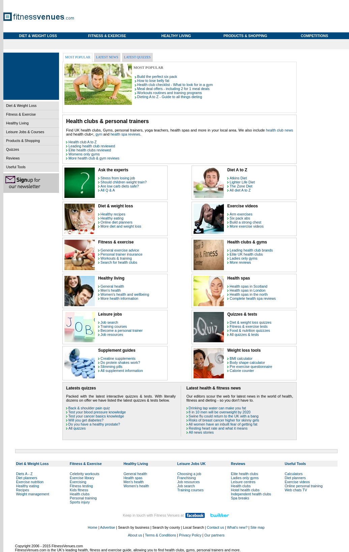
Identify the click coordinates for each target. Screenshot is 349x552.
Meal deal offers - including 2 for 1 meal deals (173, 89)
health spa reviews (125, 134)
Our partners (214, 535)
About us (135, 535)
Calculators (293, 474)
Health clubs (80, 494)
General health (112, 286)
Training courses (113, 326)
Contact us (215, 527)
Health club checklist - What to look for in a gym (175, 85)
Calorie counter (242, 371)
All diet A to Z (240, 190)
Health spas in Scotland (248, 286)
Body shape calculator (247, 362)
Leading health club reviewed (91, 146)
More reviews (240, 262)
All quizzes (77, 428)
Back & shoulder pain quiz (89, 408)
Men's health (110, 290)
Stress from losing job (117, 178)
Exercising (78, 482)
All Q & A (107, 190)
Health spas (132, 478)
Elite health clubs (244, 474)
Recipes (22, 490)
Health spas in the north (249, 294)
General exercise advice (119, 250)
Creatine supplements (118, 358)
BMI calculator (241, 358)
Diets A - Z (24, 474)
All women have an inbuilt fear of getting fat (222, 424)
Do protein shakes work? (120, 362)
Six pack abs (240, 218)
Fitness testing (81, 486)
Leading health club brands (251, 250)
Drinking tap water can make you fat (217, 408)
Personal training (83, 498)
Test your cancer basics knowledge (96, 416)
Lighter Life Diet (242, 182)
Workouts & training (116, 258)
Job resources (111, 334)
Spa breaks (240, 498)
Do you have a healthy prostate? (94, 424)
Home (92, 527)
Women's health (136, 486)
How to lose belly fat (153, 81)
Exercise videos (297, 482)
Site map (258, 527)
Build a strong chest (245, 222)
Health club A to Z (82, 142)
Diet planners (26, 478)
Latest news (107, 57)
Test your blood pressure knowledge (97, 412)
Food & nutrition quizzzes (250, 330)
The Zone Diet (241, 186)
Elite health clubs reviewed (89, 150)
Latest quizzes (137, 57)
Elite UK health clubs (246, 254)
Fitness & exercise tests (249, 326)
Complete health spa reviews (253, 298)
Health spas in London (247, 290)
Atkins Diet (238, 178)
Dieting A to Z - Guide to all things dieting (169, 97)
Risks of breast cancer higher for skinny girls (223, 420)
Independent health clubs (251, 494)
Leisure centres (243, 482)
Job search (109, 322)
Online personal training (304, 486)
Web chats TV (296, 490)
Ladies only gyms (243, 258)
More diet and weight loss (120, 226)
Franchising (186, 478)
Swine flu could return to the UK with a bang (223, 416)
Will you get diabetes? (86, 420)
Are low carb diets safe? (119, 186)
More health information (119, 298)
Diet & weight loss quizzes (250, 322)
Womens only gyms (84, 154)
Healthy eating (111, 218)
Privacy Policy (190, 535)
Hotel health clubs (245, 490)
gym (99, 134)
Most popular (77, 57)
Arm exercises (241, 214)
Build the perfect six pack (157, 77)
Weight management (32, 494)
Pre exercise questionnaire (251, 367)
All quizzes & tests (244, 334)
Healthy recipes (112, 214)
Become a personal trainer (121, 330)
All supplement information (121, 371)
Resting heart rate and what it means (218, 428)
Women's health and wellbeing (124, 294)
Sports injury (80, 502)
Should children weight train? (123, 182)
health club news (279, 130)
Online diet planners (116, 222)
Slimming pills (111, 367)
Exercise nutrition (30, 482)
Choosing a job (189, 474)
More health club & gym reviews (93, 158)
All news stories (201, 432)
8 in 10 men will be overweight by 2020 (219, 412)
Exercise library (82, 478)
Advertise (107, 527)
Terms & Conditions (160, 535)
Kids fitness (79, 490)
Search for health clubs (118, 262)
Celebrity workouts (84, 474)
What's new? (237, 527)
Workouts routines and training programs (169, 93)
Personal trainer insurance (121, 254)
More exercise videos (247, 226)
